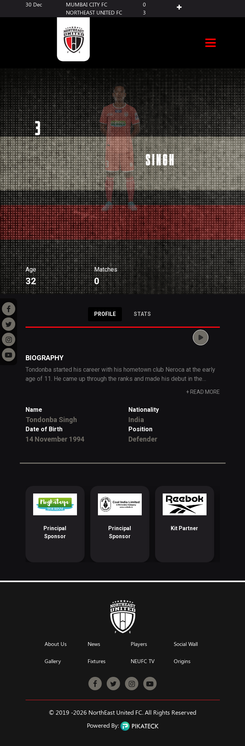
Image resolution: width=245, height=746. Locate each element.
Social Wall (186, 644)
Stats (142, 314)
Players (139, 644)
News (94, 644)
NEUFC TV (143, 661)
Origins (182, 661)
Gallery (53, 661)
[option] (55, 524)
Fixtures (97, 661)
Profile (105, 314)
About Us (56, 644)
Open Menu (210, 43)
